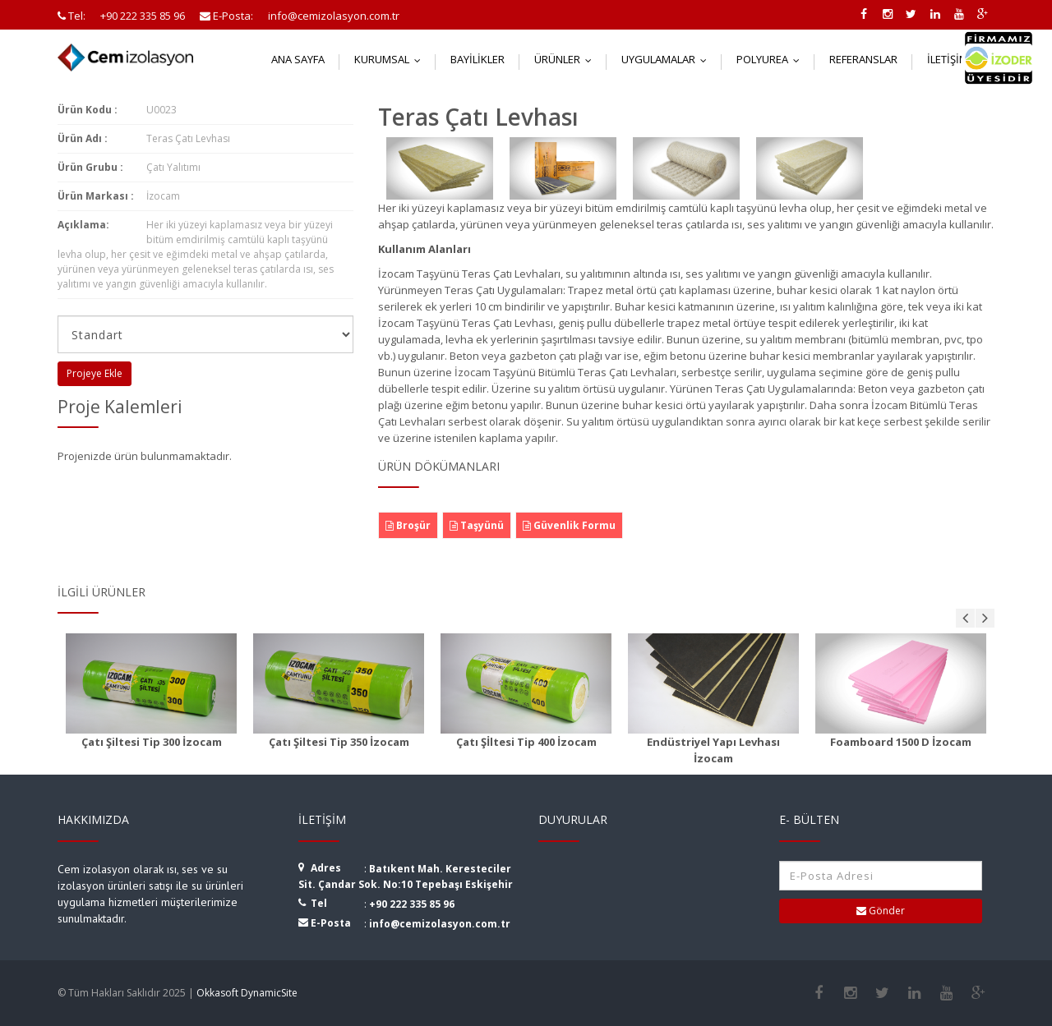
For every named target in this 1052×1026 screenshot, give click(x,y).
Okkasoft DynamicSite (247, 993)
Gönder (880, 911)
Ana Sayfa (298, 59)
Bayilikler (477, 59)
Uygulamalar (667, 59)
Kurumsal (391, 59)
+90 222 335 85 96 (411, 904)
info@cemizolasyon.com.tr (439, 924)
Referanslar (863, 59)
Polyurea (771, 59)
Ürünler (566, 59)
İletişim (957, 59)
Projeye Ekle (94, 373)
